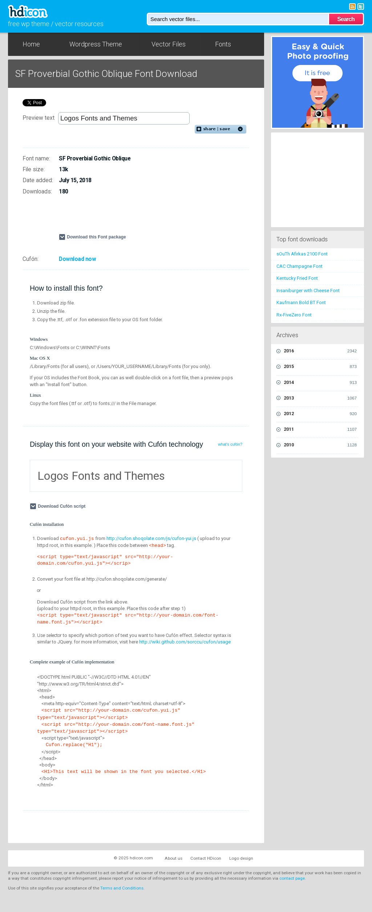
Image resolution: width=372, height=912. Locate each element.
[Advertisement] (144, 217)
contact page (292, 878)
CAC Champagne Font (299, 266)
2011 (320, 429)
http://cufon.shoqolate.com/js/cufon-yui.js (151, 538)
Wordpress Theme (95, 44)
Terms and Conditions (121, 888)
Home (31, 44)
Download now (77, 259)
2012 (320, 413)
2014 (320, 382)
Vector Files (168, 44)
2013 (320, 398)
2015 (320, 366)
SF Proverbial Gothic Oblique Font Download (106, 73)
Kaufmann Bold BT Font (301, 302)
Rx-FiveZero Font (294, 315)
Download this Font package (96, 237)
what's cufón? (230, 444)
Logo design (241, 858)
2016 (320, 351)
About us (173, 858)
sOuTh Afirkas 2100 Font (302, 254)
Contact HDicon (205, 858)
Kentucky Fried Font (297, 278)
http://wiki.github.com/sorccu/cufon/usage (185, 642)
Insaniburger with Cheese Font (308, 290)
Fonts (223, 44)
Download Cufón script (62, 506)
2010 (320, 445)
